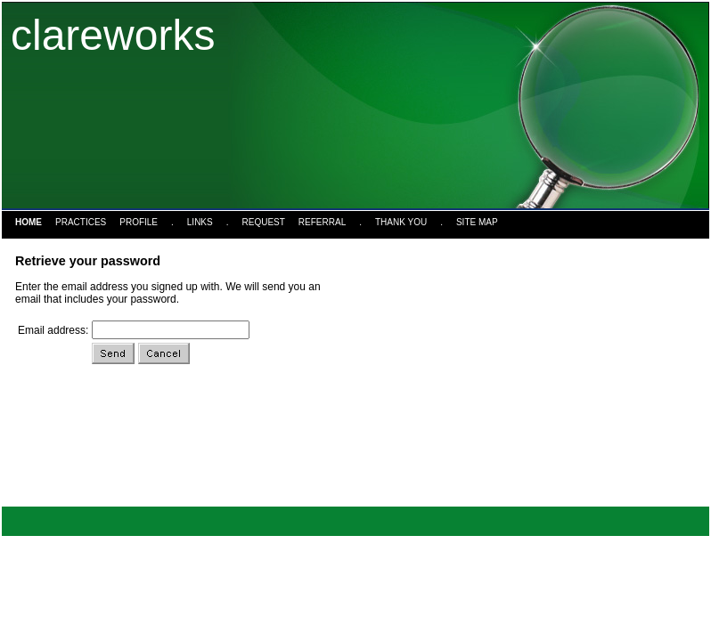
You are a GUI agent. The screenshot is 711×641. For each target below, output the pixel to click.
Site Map (477, 222)
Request (263, 222)
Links (200, 222)
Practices (80, 222)
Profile (138, 222)
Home (28, 222)
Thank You (401, 222)
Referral (322, 222)
